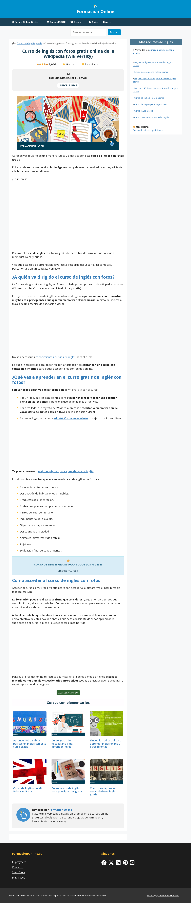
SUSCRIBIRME (68, 85)
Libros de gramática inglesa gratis (151, 71)
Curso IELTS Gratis (143, 110)
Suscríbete (18, 872)
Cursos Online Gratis (28, 22)
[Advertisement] (68, 217)
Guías (93, 22)
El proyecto (19, 862)
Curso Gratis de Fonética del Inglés (151, 117)
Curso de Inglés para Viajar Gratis (151, 104)
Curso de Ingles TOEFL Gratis (149, 97)
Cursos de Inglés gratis (29, 43)
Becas (79, 22)
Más (108, 22)
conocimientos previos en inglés (56, 357)
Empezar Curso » (68, 570)
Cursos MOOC (56, 22)
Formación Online (95, 11)
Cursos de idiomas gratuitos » (148, 130)
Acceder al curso (68, 692)
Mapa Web (18, 877)
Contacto (17, 867)
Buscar (114, 32)
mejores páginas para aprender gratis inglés (66, 471)
